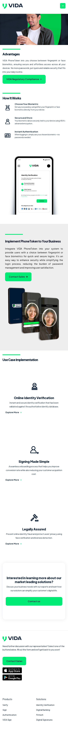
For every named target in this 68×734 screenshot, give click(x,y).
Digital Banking (43, 710)
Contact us (34, 602)
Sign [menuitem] (5, 710)
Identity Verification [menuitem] (45, 705)
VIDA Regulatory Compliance (24, 79)
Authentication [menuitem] (9, 714)
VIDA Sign (7, 719)
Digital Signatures (44, 719)
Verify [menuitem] (5, 705)
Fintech (39, 714)
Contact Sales (18, 276)
